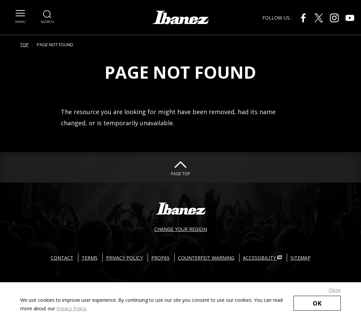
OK (317, 303)
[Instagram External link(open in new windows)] (334, 18)
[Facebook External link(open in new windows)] (303, 18)
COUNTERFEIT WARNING (206, 258)
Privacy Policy (71, 308)
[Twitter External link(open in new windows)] (318, 18)
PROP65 (160, 258)
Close (335, 290)
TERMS (90, 258)
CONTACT (62, 258)
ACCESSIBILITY (262, 258)
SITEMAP (300, 258)
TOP (24, 45)
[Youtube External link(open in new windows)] (349, 18)
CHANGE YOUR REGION (180, 229)
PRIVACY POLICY (124, 258)
